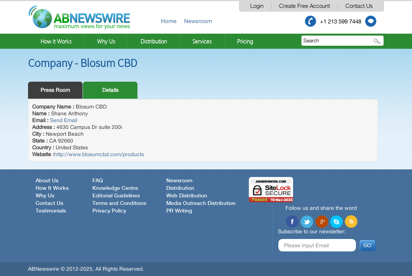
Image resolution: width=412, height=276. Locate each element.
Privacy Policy (109, 211)
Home (168, 21)
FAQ (97, 180)
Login (257, 6)
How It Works (52, 188)
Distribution (153, 41)
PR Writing (179, 211)
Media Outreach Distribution (201, 203)
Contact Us (359, 6)
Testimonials (51, 211)
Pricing (245, 41)
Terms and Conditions (119, 203)
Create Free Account (304, 6)
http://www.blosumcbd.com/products (99, 154)
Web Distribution (186, 195)
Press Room (55, 90)
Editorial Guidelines (116, 195)
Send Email (63, 120)
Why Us (106, 41)
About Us (47, 180)
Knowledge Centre (115, 188)
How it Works (56, 41)
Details (110, 90)
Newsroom (198, 21)
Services (202, 41)
